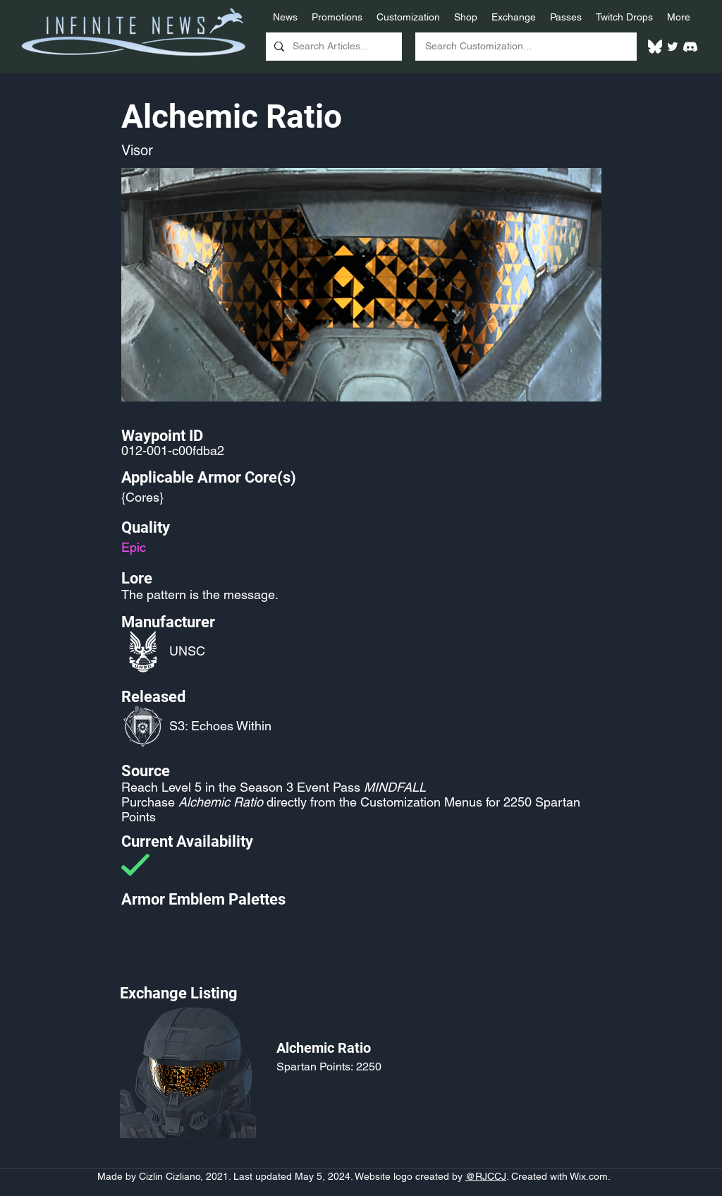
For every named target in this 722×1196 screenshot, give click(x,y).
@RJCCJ (485, 1176)
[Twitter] (673, 47)
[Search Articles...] (332, 46)
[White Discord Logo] (690, 47)
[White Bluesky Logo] (655, 47)
